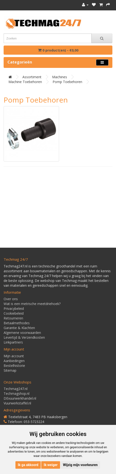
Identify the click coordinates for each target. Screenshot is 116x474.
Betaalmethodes (17, 323)
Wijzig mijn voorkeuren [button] (80, 465)
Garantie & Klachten (19, 327)
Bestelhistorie (14, 365)
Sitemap (10, 370)
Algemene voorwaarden (22, 332)
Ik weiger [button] (50, 465)
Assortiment (31, 77)
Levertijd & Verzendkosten (24, 337)
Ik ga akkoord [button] (28, 465)
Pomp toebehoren (67, 81)
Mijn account (14, 356)
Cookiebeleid (14, 313)
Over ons (11, 299)
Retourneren (13, 318)
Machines (59, 77)
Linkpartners (13, 342)
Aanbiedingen (14, 360)
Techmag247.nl (15, 388)
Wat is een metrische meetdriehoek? (32, 303)
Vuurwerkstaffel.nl (17, 403)
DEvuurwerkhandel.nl (20, 398)
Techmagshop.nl (16, 393)
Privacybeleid (14, 308)
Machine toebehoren (25, 81)
